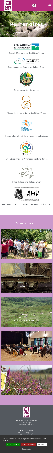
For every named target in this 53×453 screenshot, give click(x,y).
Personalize (42, 444)
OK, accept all (13, 444)
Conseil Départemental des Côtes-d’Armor (26, 53)
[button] (50, 5)
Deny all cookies (28, 444)
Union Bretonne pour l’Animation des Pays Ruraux (26, 159)
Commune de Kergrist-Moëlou (26, 90)
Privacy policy (26, 449)
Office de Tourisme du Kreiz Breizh (26, 182)
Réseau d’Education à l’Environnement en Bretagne (26, 136)
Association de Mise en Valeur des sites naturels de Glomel (26, 204)
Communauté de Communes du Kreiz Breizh (26, 67)
